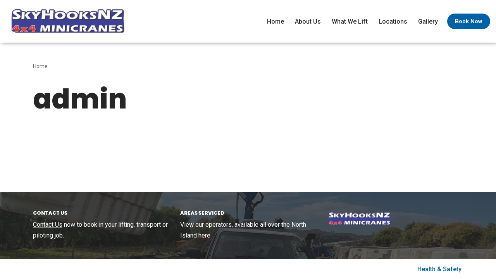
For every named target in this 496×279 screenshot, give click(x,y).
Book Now (468, 21)
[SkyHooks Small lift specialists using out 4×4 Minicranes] (66, 21)
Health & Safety (439, 269)
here (204, 235)
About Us (308, 21)
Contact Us (47, 224)
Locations (393, 21)
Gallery (428, 21)
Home (275, 21)
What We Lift (350, 21)
